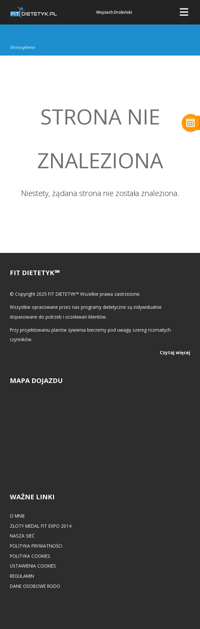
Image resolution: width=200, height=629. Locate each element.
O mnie (17, 516)
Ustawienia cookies (33, 566)
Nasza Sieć (22, 536)
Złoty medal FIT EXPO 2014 (40, 526)
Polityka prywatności (36, 546)
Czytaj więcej (175, 352)
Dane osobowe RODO (35, 586)
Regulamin (22, 576)
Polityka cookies (30, 556)
